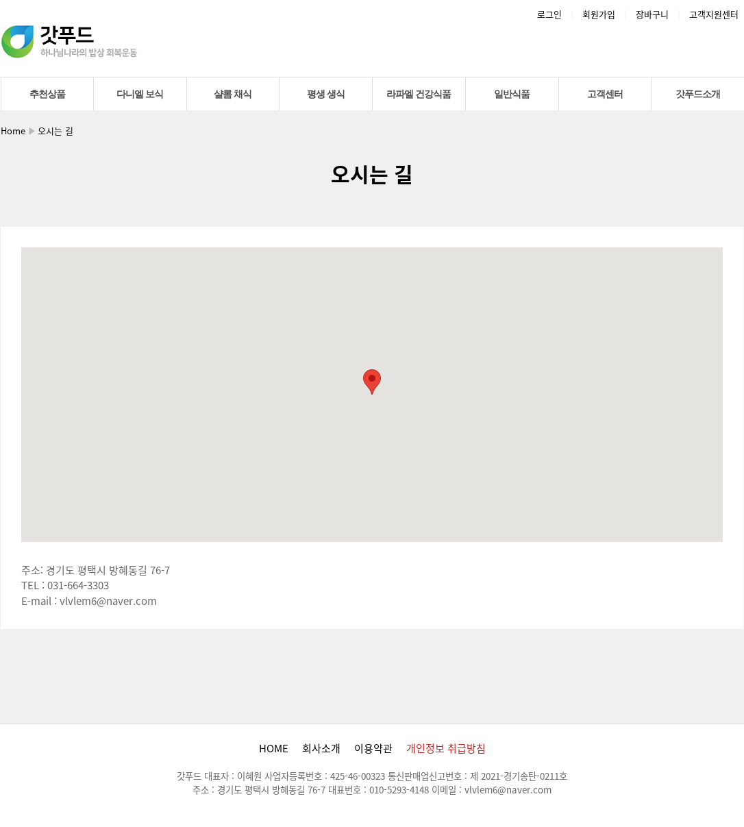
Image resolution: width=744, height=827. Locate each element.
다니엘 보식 (139, 94)
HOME (273, 748)
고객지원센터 (714, 14)
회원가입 (598, 14)
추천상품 (47, 94)
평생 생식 (326, 94)
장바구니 (652, 14)
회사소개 (321, 748)
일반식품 (512, 94)
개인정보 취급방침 (446, 748)
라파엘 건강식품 (418, 94)
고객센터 (605, 94)
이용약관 (373, 748)
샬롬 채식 (232, 94)
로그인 (549, 14)
